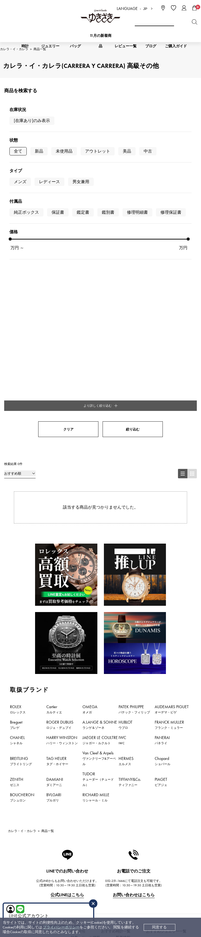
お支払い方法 (77, 825)
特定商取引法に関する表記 (142, 841)
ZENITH (16, 574)
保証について (77, 857)
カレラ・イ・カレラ (22, 623)
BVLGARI (53, 590)
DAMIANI (54, 574)
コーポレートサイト (81, 894)
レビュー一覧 (77, 865)
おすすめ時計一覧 (115, 724)
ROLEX (18, 502)
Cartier (54, 502)
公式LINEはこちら (67, 687)
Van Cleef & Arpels (99, 550)
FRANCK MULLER (169, 517)
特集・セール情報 (85, 730)
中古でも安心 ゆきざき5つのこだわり (151, 833)
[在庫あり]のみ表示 (32, 120)
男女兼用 (80, 181)
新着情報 (123, 730)
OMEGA (89, 502)
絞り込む (132, 222)
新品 (39, 151)
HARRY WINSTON (62, 533)
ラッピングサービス (82, 872)
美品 (127, 151)
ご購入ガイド (176, 46)
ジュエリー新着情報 (68, 724)
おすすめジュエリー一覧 (166, 724)
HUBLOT (125, 517)
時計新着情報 (26, 724)
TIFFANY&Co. (130, 574)
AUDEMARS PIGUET (172, 502)
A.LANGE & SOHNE (99, 517)
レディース (49, 181)
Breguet (16, 517)
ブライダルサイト (134, 894)
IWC (122, 533)
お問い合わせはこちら (134, 687)
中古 (148, 151)
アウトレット (97, 151)
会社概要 (127, 825)
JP (145, 9)
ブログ (150, 46)
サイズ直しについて (82, 849)
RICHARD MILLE (95, 590)
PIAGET (161, 574)
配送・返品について (82, 833)
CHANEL (17, 533)
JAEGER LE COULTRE (100, 533)
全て (18, 151)
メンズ (20, 181)
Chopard (162, 553)
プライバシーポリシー (61, 927)
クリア (68, 222)
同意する (159, 927)
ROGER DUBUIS (59, 517)
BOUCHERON (22, 590)
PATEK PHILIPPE (134, 502)
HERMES (126, 553)
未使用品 (64, 151)
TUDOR (98, 571)
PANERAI (162, 533)
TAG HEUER (57, 553)
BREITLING (21, 553)
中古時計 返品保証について (88, 841)
